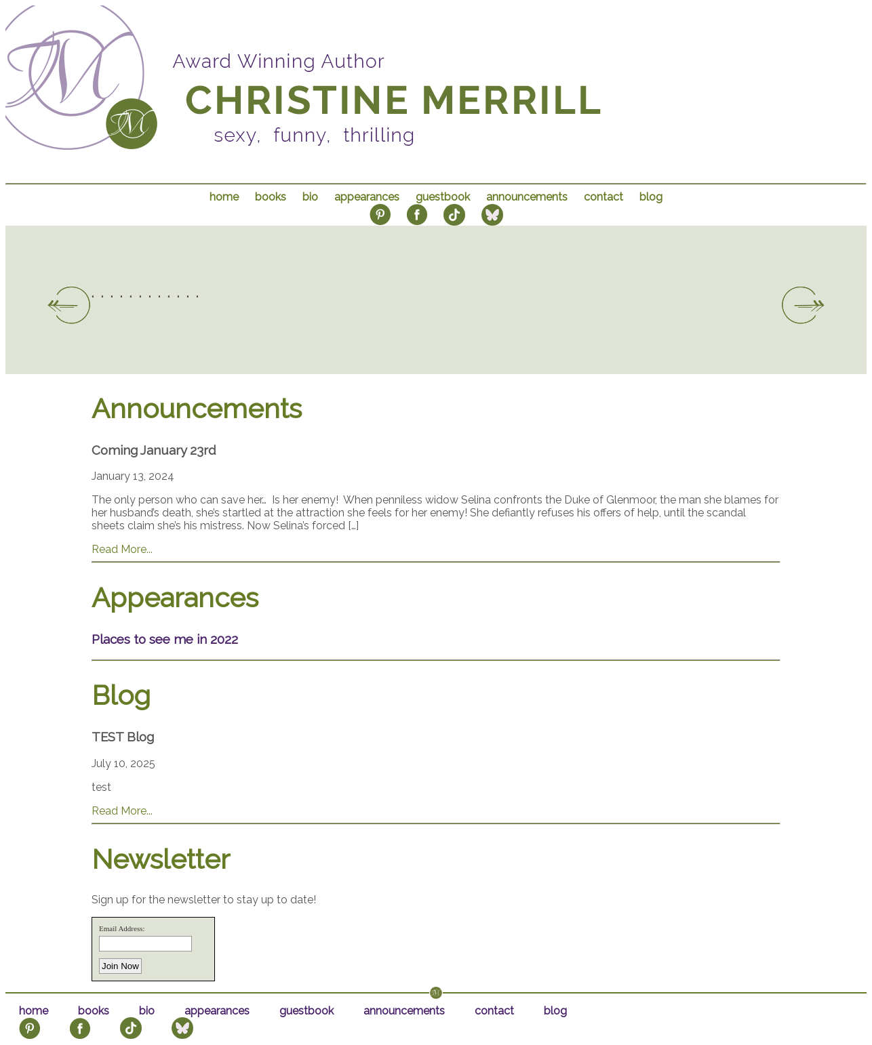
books (270, 196)
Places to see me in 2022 (165, 639)
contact (603, 196)
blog (650, 196)
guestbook (443, 196)
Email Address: (122, 928)
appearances (366, 196)
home (224, 196)
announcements (527, 196)
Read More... (122, 549)
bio (310, 196)
